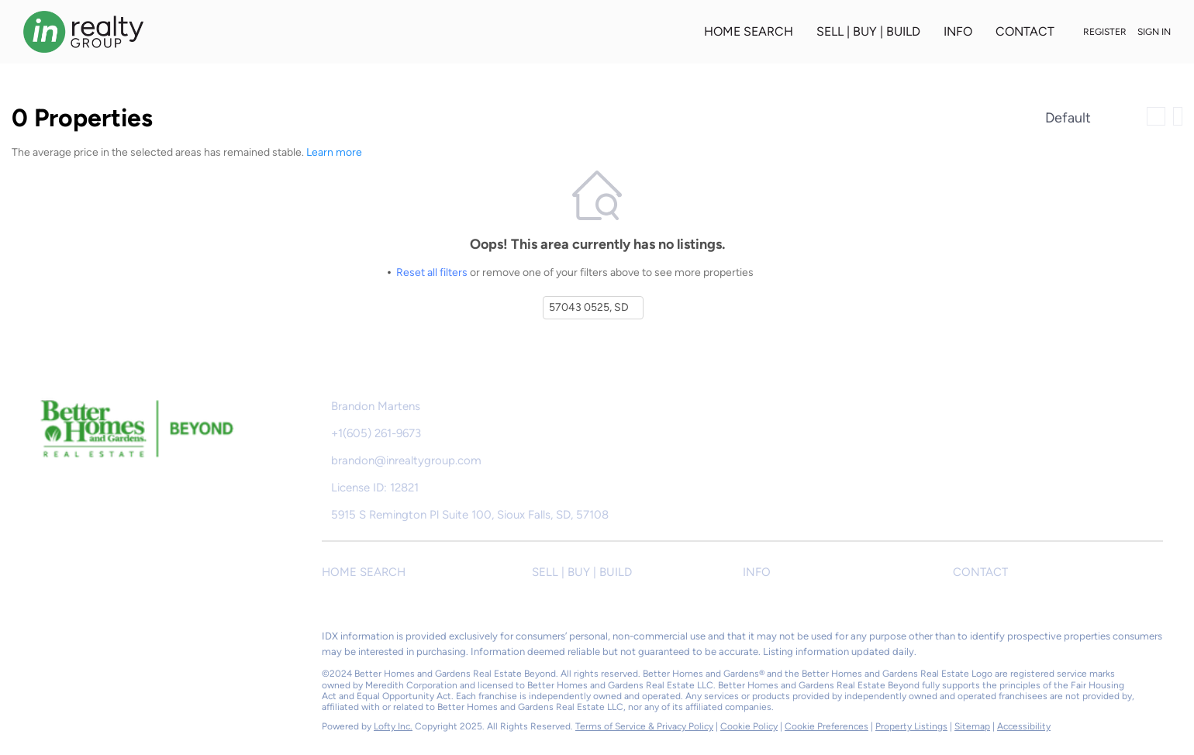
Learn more (334, 152)
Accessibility (1024, 726)
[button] (427, 572)
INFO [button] (958, 31)
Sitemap (972, 726)
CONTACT (1025, 31)
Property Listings (911, 726)
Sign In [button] (1154, 31)
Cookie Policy (749, 726)
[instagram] (104, 640)
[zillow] (73, 640)
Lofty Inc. (393, 726)
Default (1068, 117)
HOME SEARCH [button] (748, 31)
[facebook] (42, 640)
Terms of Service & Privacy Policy (644, 726)
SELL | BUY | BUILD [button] (868, 31)
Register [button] (1105, 31)
